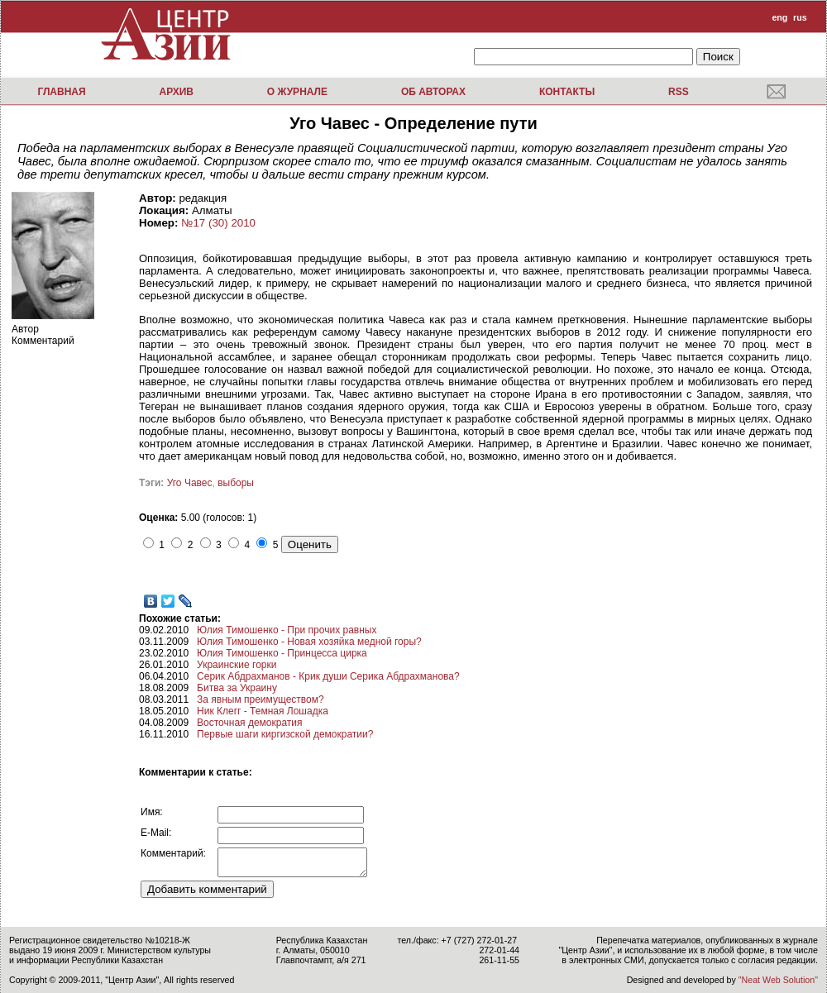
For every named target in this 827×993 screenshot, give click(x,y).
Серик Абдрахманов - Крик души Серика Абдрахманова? (328, 676)
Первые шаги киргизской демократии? (285, 734)
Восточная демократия (249, 722)
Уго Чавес (190, 483)
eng (779, 17)
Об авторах (433, 92)
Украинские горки (236, 665)
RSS (678, 92)
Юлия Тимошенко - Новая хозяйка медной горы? (309, 641)
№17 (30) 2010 (218, 223)
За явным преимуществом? (260, 699)
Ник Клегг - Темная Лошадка (262, 711)
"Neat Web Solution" (778, 980)
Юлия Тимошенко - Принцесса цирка (282, 653)
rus (800, 17)
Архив (176, 92)
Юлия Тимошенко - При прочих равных (286, 630)
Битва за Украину (237, 688)
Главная (61, 92)
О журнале (297, 92)
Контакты (567, 92)
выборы (236, 483)
